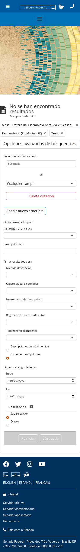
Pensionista (11, 521)
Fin (8, 389)
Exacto (14, 421)
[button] (61, 6)
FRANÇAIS (43, 483)
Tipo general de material (21, 331)
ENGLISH (9, 483)
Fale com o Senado (18, 530)
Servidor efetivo (14, 503)
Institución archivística (18, 228)
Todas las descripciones (25, 354)
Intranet (10, 494)
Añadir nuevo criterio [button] (23, 211)
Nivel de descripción (19, 268)
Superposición (19, 413)
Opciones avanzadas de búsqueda (37, 144)
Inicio (9, 373)
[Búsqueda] (41, 163)
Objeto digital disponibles (22, 284)
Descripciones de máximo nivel (29, 346)
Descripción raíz (13, 244)
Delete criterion (41, 196)
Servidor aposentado (17, 515)
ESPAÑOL (25, 483)
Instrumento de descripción (23, 299)
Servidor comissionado (19, 509)
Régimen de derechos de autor (25, 315)
